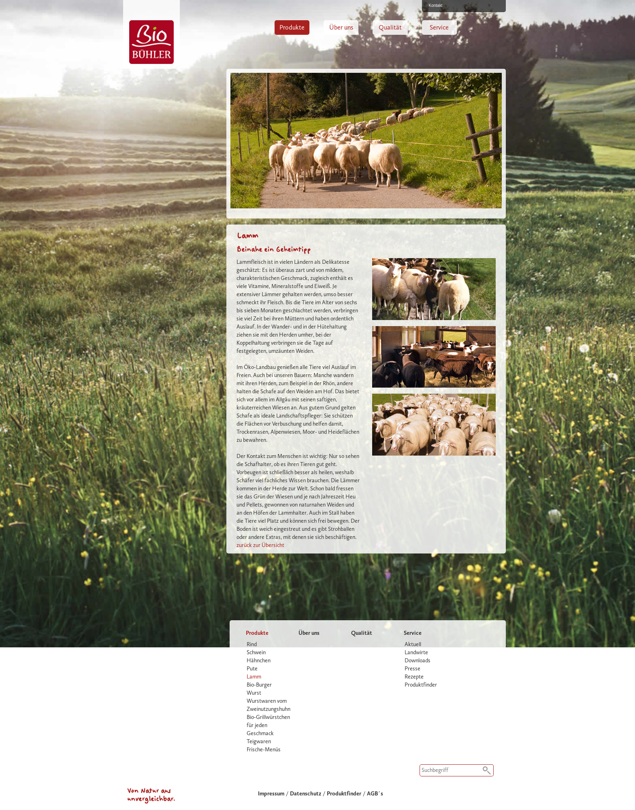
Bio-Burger (259, 684)
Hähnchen (259, 660)
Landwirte (416, 652)
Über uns (341, 27)
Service (439, 27)
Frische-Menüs (264, 749)
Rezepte (414, 676)
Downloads (417, 660)
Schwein (256, 652)
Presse (412, 668)
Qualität (390, 27)
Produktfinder (421, 684)
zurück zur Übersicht (260, 545)
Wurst (254, 692)
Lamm (254, 676)
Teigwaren (259, 741)
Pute (252, 668)
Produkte (292, 27)
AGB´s (375, 793)
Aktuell (413, 644)
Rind (252, 644)
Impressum (271, 793)
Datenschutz (305, 793)
